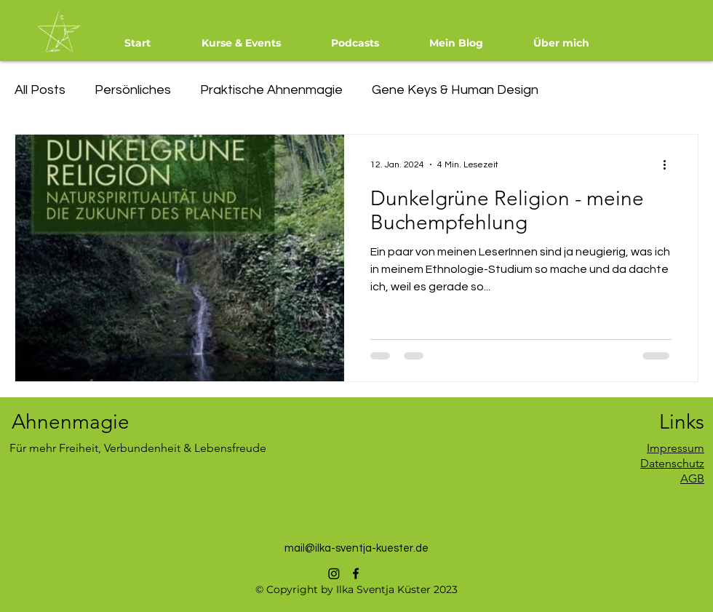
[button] (241, 43)
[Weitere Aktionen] (669, 164)
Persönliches (133, 90)
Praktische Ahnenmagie (271, 90)
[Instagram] (334, 573)
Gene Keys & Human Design (455, 90)
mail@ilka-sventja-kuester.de (356, 548)
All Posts (40, 90)
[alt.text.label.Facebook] (355, 573)
